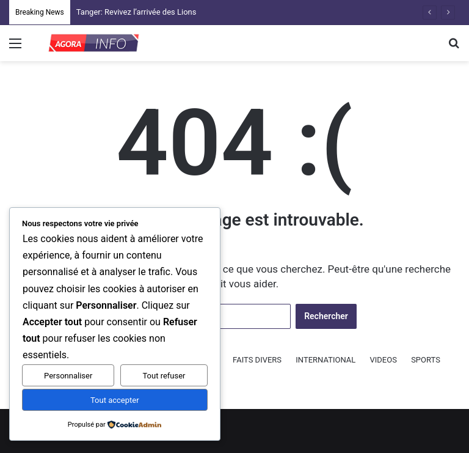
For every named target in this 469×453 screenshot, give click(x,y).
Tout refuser (163, 375)
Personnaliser (68, 375)
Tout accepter (114, 400)
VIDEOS (383, 359)
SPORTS (425, 359)
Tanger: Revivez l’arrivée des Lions (136, 12)
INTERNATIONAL (325, 359)
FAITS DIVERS (257, 359)
